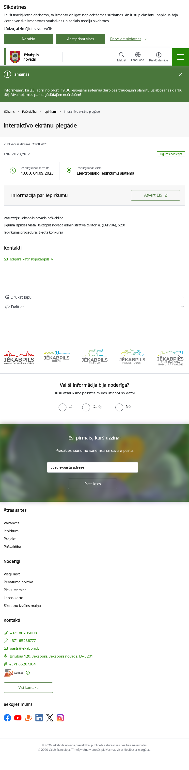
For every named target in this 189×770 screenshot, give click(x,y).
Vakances (11, 523)
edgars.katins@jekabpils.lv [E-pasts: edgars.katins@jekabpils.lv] (31, 259)
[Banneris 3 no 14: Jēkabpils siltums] (94, 357)
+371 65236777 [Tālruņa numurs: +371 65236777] (23, 640)
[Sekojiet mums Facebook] (7, 717)
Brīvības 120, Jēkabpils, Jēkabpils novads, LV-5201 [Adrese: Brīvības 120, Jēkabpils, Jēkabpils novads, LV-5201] (51, 656)
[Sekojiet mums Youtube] (18, 717)
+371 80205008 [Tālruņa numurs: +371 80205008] (23, 633)
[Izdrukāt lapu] (94, 297)
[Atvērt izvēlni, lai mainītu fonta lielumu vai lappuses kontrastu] (159, 58)
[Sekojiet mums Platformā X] (49, 717)
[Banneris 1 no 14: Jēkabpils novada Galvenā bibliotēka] (19, 357)
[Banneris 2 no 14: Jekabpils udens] (57, 357)
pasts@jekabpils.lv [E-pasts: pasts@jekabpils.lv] (24, 648)
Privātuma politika (18, 582)
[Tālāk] (179, 357)
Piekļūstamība (15, 589)
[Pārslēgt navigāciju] (180, 57)
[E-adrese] (13, 673)
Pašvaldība (12, 546)
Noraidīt (28, 39)
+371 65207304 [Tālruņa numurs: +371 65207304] (22, 664)
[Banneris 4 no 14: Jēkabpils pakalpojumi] (132, 357)
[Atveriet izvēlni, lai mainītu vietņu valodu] (138, 57)
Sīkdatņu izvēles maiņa (22, 605)
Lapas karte (13, 597)
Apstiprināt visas (80, 39)
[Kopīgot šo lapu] (94, 307)
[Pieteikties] (92, 484)
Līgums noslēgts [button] (171, 154)
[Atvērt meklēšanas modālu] (122, 58)
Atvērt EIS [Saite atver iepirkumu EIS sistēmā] (153, 195)
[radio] (65, 406)
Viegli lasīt (12, 574)
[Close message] (180, 74)
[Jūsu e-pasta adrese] (92, 467)
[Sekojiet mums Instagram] (60, 717)
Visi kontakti (28, 687)
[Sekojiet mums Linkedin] (39, 717)
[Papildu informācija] (28, 673)
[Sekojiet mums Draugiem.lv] (28, 718)
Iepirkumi (11, 531)
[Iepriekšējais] (9, 357)
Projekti (10, 538)
